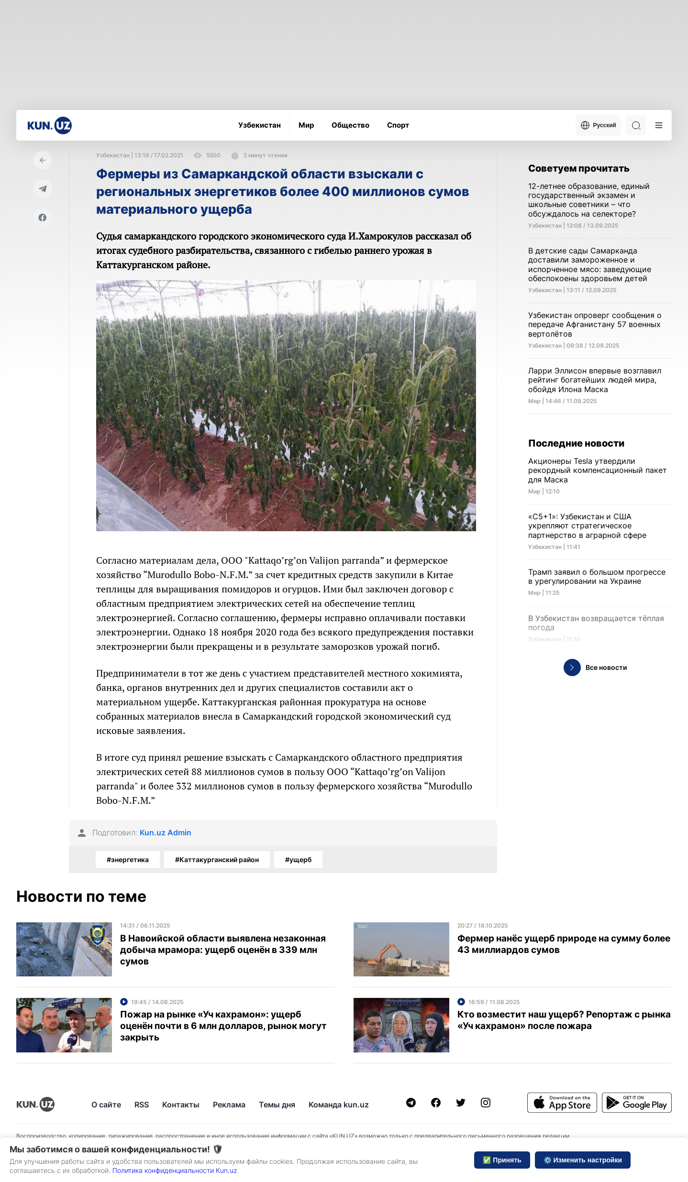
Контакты (181, 1104)
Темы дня (277, 1104)
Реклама (229, 1104)
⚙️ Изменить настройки (583, 1160)
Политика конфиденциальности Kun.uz (174, 1170)
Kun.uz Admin (165, 832)
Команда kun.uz (339, 1104)
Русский (598, 125)
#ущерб (298, 859)
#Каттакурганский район (217, 859)
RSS (141, 1104)
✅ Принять (502, 1160)
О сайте (106, 1104)
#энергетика (128, 859)
